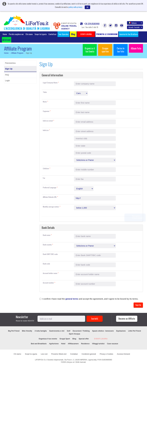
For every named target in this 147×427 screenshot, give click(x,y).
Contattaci (52, 34)
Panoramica (10, 63)
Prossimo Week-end (58, 354)
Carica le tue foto (120, 50)
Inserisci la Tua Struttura (128, 34)
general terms (71, 299)
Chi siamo (29, 34)
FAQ (7, 75)
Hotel (63, 344)
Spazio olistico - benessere (103, 331)
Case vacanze (112, 344)
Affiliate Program (17, 53)
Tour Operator (63, 34)
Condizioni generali (89, 354)
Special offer (84, 339)
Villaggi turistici (98, 344)
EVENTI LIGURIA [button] (86, 34)
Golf (68, 331)
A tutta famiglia (41, 331)
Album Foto (136, 48)
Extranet (7, 39)
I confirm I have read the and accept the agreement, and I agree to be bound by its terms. (90, 299)
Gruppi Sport (65, 339)
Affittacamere (73, 344)
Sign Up (8, 69)
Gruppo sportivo (105, 50)
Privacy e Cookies (106, 354)
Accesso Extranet (123, 354)
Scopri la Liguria (40, 34)
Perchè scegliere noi (16, 34)
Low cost (44, 354)
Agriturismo (54, 344)
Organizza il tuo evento (48, 339)
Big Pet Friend (13, 331)
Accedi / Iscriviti (135, 27)
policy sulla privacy (75, 6)
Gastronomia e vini (56, 331)
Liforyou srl (70, 362)
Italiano (135, 23)
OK (87, 7)
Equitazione (121, 331)
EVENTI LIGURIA (100, 339)
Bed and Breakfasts (39, 344)
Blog (74, 339)
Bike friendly (27, 331)
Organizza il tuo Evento (90, 50)
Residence (85, 344)
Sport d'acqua (74, 334)
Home (5, 34)
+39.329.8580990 (90, 23)
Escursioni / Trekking (81, 331)
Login (7, 80)
